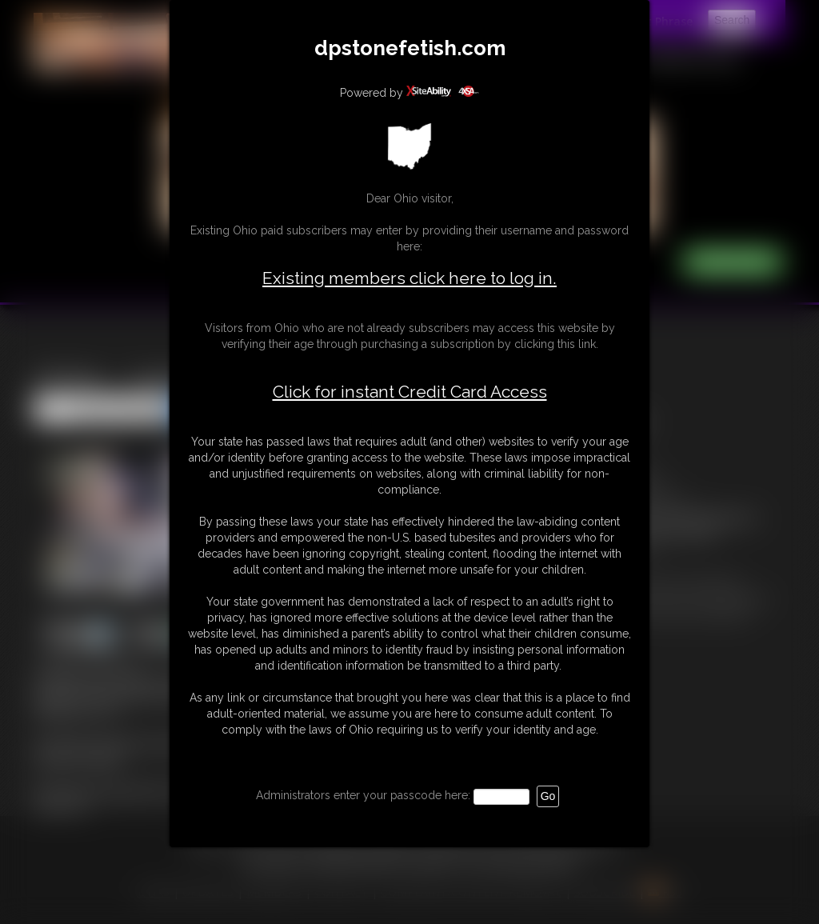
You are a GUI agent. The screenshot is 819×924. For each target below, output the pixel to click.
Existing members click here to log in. (409, 278)
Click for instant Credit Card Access (410, 392)
